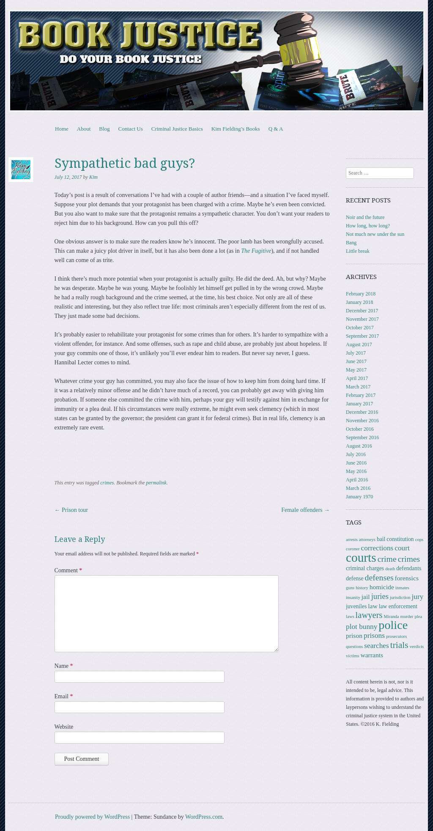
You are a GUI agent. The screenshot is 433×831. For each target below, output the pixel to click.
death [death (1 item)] (390, 568)
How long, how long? (368, 226)
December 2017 (362, 311)
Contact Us (130, 129)
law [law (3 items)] (373, 606)
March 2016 (358, 488)
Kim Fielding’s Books (235, 129)
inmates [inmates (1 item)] (402, 587)
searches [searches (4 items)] (376, 646)
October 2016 (360, 429)
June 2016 (356, 463)
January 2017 (359, 404)
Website (64, 727)
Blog (104, 129)
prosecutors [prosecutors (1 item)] (396, 636)
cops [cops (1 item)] (419, 539)
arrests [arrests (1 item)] (352, 539)
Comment (68, 570)
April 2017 (357, 378)
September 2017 (362, 336)
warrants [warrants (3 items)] (371, 655)
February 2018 (360, 294)
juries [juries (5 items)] (380, 596)
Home (62, 129)
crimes (107, 483)
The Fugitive (256, 251)
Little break (358, 251)
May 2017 (356, 370)
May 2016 (356, 471)
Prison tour (71, 510)
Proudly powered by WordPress (92, 817)
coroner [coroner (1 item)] (353, 549)
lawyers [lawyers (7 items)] (369, 615)
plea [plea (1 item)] (418, 616)
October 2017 (360, 328)
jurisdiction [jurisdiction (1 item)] (400, 597)
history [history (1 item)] (362, 587)
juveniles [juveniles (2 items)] (356, 606)
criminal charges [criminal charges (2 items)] (365, 568)
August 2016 (359, 446)
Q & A (276, 129)
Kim (93, 177)
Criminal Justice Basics (177, 129)
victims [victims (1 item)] (352, 655)
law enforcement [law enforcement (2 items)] (398, 606)
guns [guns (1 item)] (350, 587)
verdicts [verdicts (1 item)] (417, 646)
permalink (156, 483)
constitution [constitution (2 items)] (400, 539)
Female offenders (305, 510)
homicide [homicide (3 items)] (382, 586)
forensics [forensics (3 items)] (407, 578)
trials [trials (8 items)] (399, 645)
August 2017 (359, 344)
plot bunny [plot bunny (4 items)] (361, 627)
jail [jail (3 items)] (366, 596)
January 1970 (359, 497)
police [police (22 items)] (393, 624)
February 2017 (360, 395)
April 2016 (357, 480)
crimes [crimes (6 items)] (409, 558)
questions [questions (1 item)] (354, 646)
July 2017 (356, 353)
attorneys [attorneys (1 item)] (367, 539)
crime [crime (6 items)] (387, 558)
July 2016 (356, 454)
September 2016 (362, 437)
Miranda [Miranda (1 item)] (391, 616)
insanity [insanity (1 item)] (353, 597)
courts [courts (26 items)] (361, 557)
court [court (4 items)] (402, 548)
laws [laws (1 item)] (350, 616)
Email (64, 696)
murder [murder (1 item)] (407, 616)
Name (64, 666)
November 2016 (362, 421)
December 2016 (362, 412)
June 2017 (356, 361)
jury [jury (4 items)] (418, 597)
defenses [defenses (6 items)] (379, 577)
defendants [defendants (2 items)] (408, 568)
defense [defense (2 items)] (355, 578)
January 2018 (359, 302)
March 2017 (358, 387)
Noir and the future (365, 217)
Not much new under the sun (375, 234)
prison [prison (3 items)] (354, 635)
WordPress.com (203, 817)
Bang (351, 243)
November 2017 (362, 319)
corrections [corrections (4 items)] (377, 548)
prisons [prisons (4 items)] (374, 635)
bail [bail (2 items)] (381, 539)
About (84, 129)
